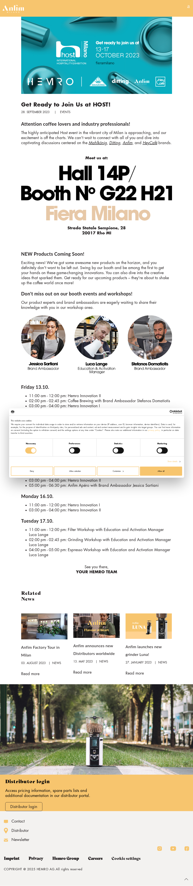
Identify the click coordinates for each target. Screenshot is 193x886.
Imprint (11, 858)
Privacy (36, 858)
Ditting (114, 143)
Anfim (127, 143)
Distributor (20, 831)
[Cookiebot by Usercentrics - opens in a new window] (165, 412)
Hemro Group (65, 858)
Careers (95, 858)
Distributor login (23, 807)
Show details (172, 461)
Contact (18, 821)
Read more (30, 674)
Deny (32, 471)
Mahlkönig (98, 143)
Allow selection (75, 471)
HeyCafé (150, 143)
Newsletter (20, 840)
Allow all (161, 471)
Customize (118, 471)
